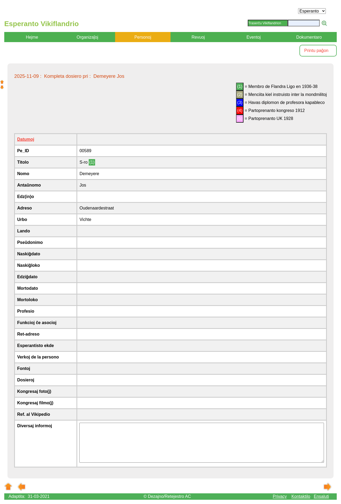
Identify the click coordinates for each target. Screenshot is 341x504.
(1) (239, 86)
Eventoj (253, 37)
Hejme (32, 37)
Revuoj (198, 37)
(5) (239, 118)
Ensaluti (321, 496)
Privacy (280, 496)
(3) (239, 102)
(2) (239, 94)
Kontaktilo (300, 496)
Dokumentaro (309, 37)
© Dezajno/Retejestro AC (167, 496)
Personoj (142, 37)
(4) (239, 110)
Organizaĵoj (87, 37)
